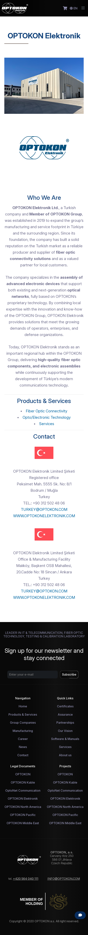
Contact (22, 755)
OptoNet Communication (22, 790)
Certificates (65, 706)
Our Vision (65, 731)
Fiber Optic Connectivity (46, 411)
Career (23, 739)
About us (65, 755)
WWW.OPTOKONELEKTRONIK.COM (44, 516)
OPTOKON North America (23, 807)
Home (23, 706)
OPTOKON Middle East (23, 823)
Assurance (65, 714)
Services (46, 424)
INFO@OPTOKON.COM (63, 879)
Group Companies (23, 722)
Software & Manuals (65, 739)
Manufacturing (23, 731)
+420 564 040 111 (25, 879)
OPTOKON (22, 774)
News (23, 747)
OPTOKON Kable (23, 782)
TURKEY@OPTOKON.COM (44, 509)
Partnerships (65, 722)
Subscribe (69, 674)
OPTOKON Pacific (23, 815)
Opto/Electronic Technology (47, 417)
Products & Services (22, 714)
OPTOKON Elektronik (23, 798)
